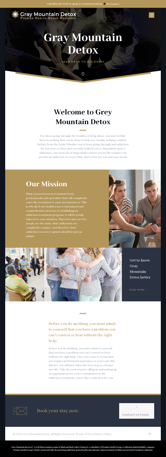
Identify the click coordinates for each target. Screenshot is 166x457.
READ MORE (139, 289)
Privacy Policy (102, 434)
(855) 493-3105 (60, 3)
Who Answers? (112, 4)
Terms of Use (84, 434)
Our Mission (46, 184)
